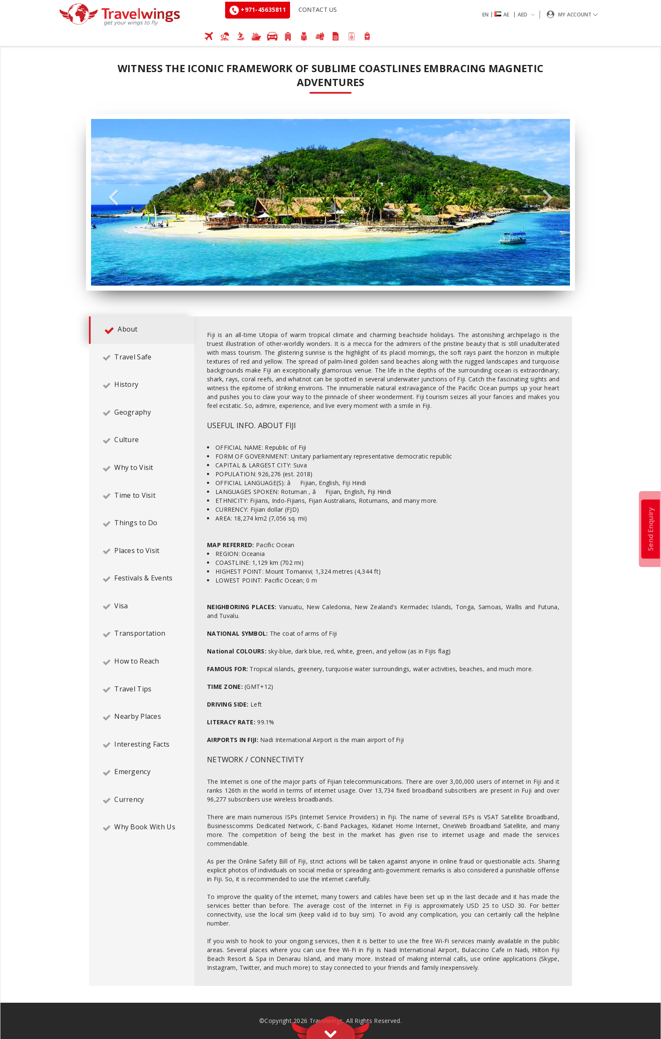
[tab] (141, 330)
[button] (510, 15)
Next (547, 198)
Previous (113, 198)
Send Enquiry (650, 529)
